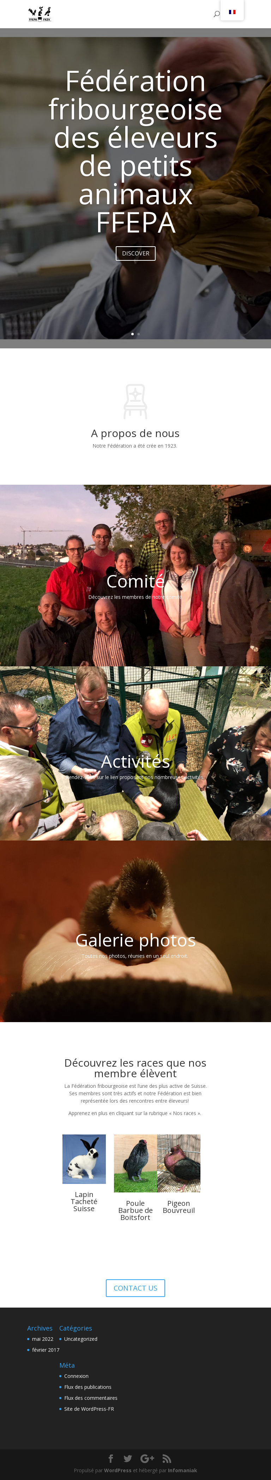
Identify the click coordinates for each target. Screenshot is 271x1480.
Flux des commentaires (91, 1397)
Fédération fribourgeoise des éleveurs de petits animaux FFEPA (135, 158)
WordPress (118, 1470)
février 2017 (45, 1349)
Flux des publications (88, 1387)
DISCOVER (135, 261)
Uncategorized (80, 1338)
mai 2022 (42, 1338)
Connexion (76, 1376)
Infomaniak (182, 1470)
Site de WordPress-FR (89, 1408)
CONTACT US (135, 1288)
